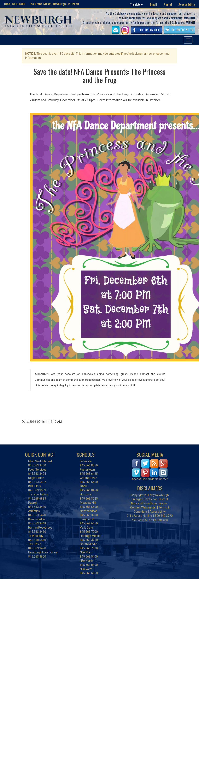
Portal (168, 4)
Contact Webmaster (143, 507)
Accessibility (186, 4)
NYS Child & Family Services (150, 520)
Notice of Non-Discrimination (149, 503)
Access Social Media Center (150, 479)
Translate (136, 4)
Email (153, 4)
